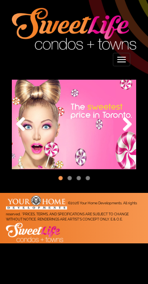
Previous (24, 125)
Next (124, 125)
